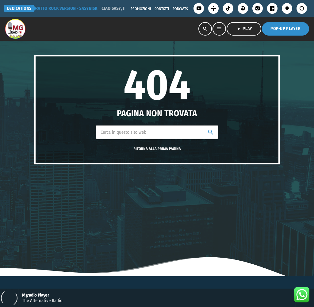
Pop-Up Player (285, 28)
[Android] (287, 8)
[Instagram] (257, 8)
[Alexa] (302, 8)
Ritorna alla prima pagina (157, 149)
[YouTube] (198, 8)
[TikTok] (228, 8)
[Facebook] (272, 8)
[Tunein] (213, 8)
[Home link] (15, 29)
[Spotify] (243, 8)
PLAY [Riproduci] (244, 29)
